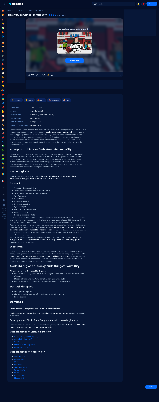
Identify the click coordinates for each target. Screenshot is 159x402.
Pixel (66, 100)
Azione (29, 100)
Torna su (151, 387)
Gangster (17, 10)
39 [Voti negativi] (37, 74)
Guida (40, 100)
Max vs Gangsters (21, 347)
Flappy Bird (19, 378)
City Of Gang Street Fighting (26, 336)
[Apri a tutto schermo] (119, 74)
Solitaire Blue (19, 356)
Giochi (9, 10)
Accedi (152, 4)
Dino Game (19, 375)
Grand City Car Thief (23, 339)
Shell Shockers (20, 367)
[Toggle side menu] (2, 4)
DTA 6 (16, 342)
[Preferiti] (43, 74)
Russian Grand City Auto (24, 344)
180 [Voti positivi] (31, 74)
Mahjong (18, 364)
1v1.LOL (17, 372)
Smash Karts (19, 370)
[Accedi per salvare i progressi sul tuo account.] (47, 74)
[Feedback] (52, 74)
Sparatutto (54, 100)
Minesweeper (20, 359)
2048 (16, 362)
